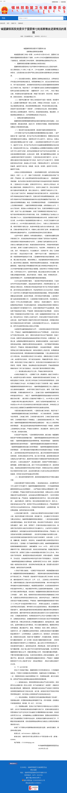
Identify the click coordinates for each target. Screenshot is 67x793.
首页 (8, 23)
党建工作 (13, 23)
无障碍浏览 (55, 2)
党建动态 (20, 23)
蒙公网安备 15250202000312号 (33, 780)
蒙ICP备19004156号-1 (33, 778)
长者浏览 (63, 2)
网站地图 (33, 770)
